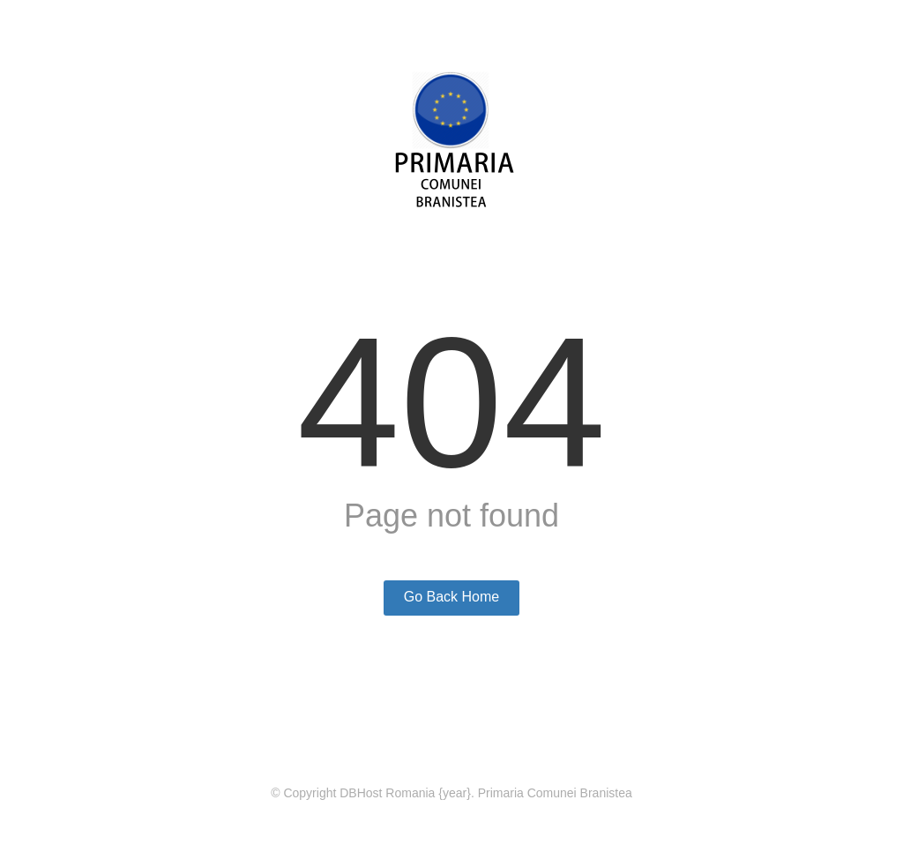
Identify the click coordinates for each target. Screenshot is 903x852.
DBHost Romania (387, 793)
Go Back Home (451, 596)
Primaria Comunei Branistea (555, 793)
